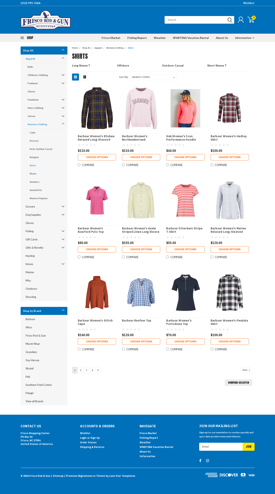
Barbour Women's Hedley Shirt (229, 138)
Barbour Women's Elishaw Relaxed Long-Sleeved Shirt (96, 140)
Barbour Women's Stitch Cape (95, 322)
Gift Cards (32, 239)
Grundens (31, 352)
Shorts (33, 173)
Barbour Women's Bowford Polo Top (91, 230)
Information (245, 37)
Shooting (31, 296)
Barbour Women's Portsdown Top (179, 322)
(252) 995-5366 (30, 3)
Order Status (88, 442)
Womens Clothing (37, 124)
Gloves (31, 91)
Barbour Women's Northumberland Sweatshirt (134, 140)
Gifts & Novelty (34, 247)
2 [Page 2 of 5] (80, 370)
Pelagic (30, 393)
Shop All (28, 50)
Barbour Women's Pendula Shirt (229, 322)
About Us (222, 37)
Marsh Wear (33, 343)
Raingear (34, 157)
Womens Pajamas (39, 198)
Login (83, 437)
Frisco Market (111, 37)
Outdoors (31, 288)
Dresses (34, 140)
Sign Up (95, 437)
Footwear (33, 83)
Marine (30, 272)
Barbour (30, 319)
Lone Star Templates (122, 475)
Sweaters (34, 181)
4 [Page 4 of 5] (92, 370)
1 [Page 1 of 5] (75, 370)
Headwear (33, 99)
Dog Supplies (33, 214)
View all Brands (34, 401)
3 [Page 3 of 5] (86, 370)
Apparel (30, 58)
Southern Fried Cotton (39, 384)
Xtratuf (30, 368)
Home (75, 48)
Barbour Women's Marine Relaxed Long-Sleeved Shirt (228, 232)
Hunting (30, 255)
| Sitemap (57, 475)
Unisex (31, 116)
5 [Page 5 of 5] (98, 370)
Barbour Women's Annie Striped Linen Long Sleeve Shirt (140, 232)
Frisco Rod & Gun (36, 335)
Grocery (30, 206)
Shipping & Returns (92, 447)
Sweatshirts (36, 190)
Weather (160, 37)
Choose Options (97, 157)
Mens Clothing (35, 107)
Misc (28, 280)
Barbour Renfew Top (136, 320)
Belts (30, 66)
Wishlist (248, 3)
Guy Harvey (32, 360)
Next (247, 370)
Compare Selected (238, 382)
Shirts (33, 165)
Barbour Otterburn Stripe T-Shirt (184, 230)
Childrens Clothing (38, 75)
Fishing (30, 231)
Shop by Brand (32, 311)
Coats (33, 132)
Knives (29, 264)
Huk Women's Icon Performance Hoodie (181, 138)
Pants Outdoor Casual (41, 149)
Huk (28, 376)
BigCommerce (87, 475)
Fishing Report (137, 37)
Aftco (29, 327)
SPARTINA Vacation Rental (191, 37)
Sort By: (123, 77)
